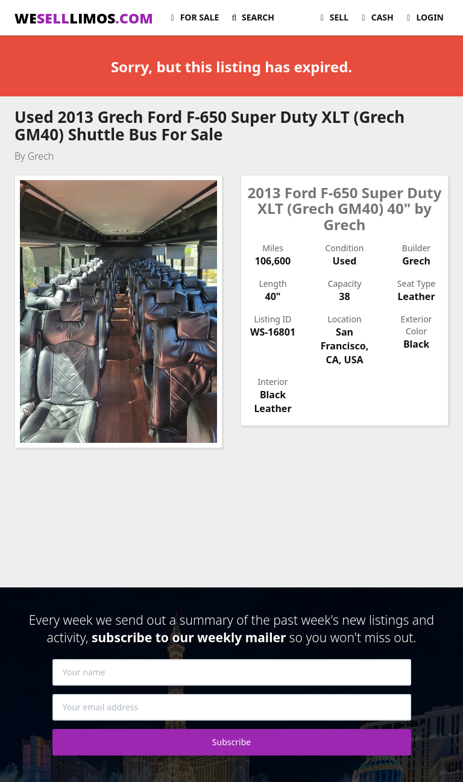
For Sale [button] (193, 17)
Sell (332, 17)
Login (423, 17)
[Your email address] (231, 707)
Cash (376, 17)
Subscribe (231, 742)
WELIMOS (83, 18)
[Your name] (231, 672)
